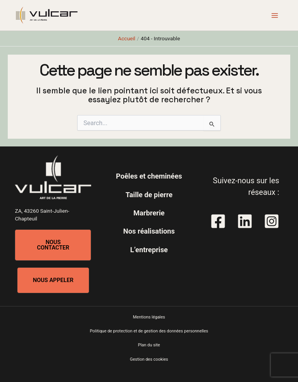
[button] (53, 245)
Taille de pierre (148, 195)
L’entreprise (149, 250)
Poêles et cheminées (149, 176)
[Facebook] (218, 221)
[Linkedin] (245, 221)
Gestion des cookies (149, 359)
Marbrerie (149, 213)
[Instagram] (271, 221)
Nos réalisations (149, 231)
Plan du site (149, 345)
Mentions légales (149, 317)
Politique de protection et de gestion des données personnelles (149, 331)
